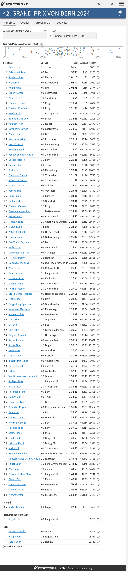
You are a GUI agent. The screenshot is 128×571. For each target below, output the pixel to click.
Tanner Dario (16, 237)
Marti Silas (14, 319)
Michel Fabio (15, 226)
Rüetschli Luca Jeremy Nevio (24, 458)
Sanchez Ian (15, 355)
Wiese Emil (14, 134)
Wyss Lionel (15, 268)
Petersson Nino (17, 391)
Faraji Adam (15, 536)
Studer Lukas (16, 77)
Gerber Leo (15, 247)
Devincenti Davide (18, 128)
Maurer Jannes (17, 417)
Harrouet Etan (16, 278)
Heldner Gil (15, 113)
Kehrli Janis (15, 87)
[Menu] (121, 4)
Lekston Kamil (16, 443)
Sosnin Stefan (16, 314)
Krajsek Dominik (17, 335)
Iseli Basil (14, 448)
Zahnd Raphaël (17, 232)
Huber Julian (15, 165)
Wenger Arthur (16, 494)
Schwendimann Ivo (19, 252)
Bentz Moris (15, 273)
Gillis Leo (13, 371)
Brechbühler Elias (18, 453)
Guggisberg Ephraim (20, 304)
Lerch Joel (14, 438)
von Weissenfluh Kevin (21, 154)
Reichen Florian (17, 288)
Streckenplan (44, 22)
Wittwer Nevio (16, 489)
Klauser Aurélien (17, 139)
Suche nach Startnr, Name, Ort (25, 30)
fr (105, 3)
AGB (62, 568)
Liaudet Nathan (17, 484)
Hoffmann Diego (17, 422)
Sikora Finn (15, 345)
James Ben (15, 190)
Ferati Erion (15, 541)
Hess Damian (16, 144)
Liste (55, 30)
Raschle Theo (16, 427)
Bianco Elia (15, 479)
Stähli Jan (14, 170)
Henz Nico (14, 350)
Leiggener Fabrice (18, 402)
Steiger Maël (15, 433)
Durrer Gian (15, 196)
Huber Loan (15, 463)
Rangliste (9, 22)
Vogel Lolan (15, 519)
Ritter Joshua (16, 340)
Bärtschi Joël (16, 366)
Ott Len (13, 324)
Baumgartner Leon (19, 118)
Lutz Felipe (14, 299)
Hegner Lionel (16, 149)
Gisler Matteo (16, 92)
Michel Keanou (17, 507)
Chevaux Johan (17, 103)
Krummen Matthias (19, 309)
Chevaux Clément (18, 206)
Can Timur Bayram (19, 242)
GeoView (62, 22)
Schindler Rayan (17, 407)
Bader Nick (15, 201)
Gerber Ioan (15, 396)
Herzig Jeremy (17, 257)
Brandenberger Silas (20, 211)
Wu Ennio (14, 469)
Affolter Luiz (15, 98)
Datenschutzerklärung (80, 568)
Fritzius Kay (15, 386)
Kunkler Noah (16, 123)
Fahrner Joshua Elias (20, 474)
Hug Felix (14, 330)
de (98, 3)
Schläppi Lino (16, 381)
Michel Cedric (16, 221)
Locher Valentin (17, 159)
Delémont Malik (17, 531)
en (112, 3)
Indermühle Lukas (18, 360)
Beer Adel (14, 412)
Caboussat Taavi (18, 72)
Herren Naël (15, 216)
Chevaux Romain (18, 108)
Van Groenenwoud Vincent (23, 376)
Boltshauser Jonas (19, 262)
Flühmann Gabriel (18, 175)
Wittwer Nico (16, 283)
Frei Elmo (14, 82)
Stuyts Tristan (16, 185)
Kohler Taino (15, 67)
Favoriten (25, 22)
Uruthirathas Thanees (20, 293)
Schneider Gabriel (18, 180)
